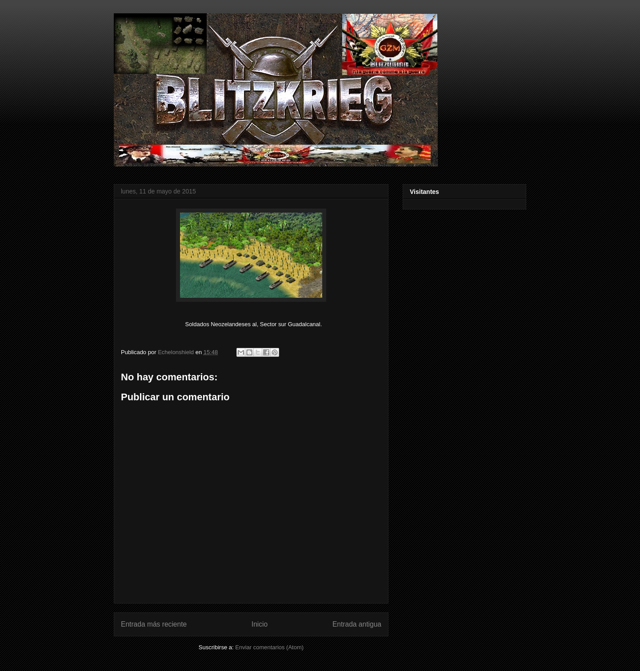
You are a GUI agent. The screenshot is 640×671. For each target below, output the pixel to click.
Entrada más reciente (154, 624)
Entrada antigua (356, 624)
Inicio (260, 624)
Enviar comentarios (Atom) (269, 647)
